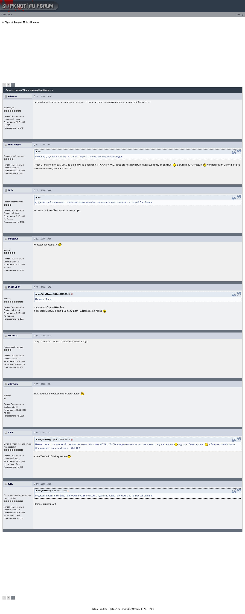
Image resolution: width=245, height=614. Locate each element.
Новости (34, 22)
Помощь (240, 14)
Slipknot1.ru (6, 14)
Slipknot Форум (13, 22)
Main (25, 22)
